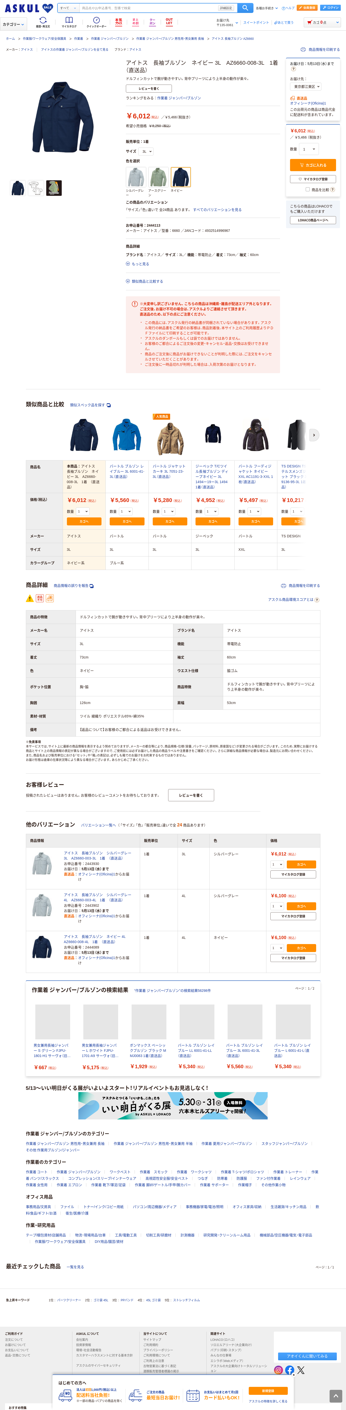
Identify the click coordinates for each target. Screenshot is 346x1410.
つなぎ (203, 1178)
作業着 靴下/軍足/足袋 (108, 1185)
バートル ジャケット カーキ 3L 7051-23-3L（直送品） (169, 471)
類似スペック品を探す (90, 405)
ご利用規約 (152, 1345)
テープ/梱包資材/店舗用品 (46, 1235)
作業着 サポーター (214, 1185)
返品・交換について (19, 1355)
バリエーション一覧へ (98, 825)
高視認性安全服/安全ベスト (167, 1178)
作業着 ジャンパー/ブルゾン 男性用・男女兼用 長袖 (170, 39)
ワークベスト (120, 1172)
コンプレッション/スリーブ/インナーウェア (102, 1178)
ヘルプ (290, 8)
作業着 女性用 (37, 1185)
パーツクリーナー (69, 1300)
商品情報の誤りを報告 (74, 586)
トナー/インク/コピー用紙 (103, 1207)
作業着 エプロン (69, 1185)
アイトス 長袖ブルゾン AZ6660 (233, 39)
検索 (245, 8)
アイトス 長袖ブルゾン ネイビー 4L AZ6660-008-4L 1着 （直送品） (96, 939)
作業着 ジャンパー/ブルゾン (110, 39)
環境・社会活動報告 (90, 1350)
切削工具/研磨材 (158, 1235)
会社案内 (84, 1340)
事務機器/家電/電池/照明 (205, 1207)
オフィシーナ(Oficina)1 (308, 103)
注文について (16, 1340)
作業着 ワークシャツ (194, 1172)
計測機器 (188, 1235)
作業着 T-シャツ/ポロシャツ (242, 1172)
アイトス (27, 49)
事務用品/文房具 (38, 1207)
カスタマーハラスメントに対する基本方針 (104, 1357)
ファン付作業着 (268, 1178)
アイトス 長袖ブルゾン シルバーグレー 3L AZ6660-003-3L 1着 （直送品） (97, 855)
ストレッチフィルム (186, 1300)
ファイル (67, 1207)
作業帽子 (245, 1185)
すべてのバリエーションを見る (217, 210)
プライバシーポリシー (160, 1350)
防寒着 (222, 1178)
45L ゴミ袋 (153, 1300)
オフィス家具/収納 (247, 1207)
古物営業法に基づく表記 (161, 1366)
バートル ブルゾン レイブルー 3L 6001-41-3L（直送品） (127, 471)
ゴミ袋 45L (101, 1300)
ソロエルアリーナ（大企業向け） (233, 1345)
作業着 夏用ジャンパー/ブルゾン (226, 1144)
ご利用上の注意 (155, 1361)
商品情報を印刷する (320, 49)
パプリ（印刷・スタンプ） (228, 1350)
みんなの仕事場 (222, 1355)
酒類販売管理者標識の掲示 (163, 1371)
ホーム (10, 39)
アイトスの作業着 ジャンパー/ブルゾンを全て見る (74, 49)
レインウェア (300, 1178)
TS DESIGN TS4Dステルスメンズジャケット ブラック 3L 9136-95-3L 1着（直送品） (298, 476)
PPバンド (127, 1300)
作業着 (78, 39)
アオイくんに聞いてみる (307, 1356)
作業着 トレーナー (287, 1172)
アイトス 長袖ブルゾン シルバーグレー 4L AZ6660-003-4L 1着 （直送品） (97, 897)
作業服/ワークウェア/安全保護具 (44, 39)
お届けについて (17, 1345)
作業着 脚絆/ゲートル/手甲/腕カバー (163, 1185)
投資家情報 (85, 1345)
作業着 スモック (154, 1172)
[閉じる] (293, 1374)
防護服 (242, 1178)
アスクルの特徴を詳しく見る (268, 1401)
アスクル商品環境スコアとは (293, 600)
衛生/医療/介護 (77, 1213)
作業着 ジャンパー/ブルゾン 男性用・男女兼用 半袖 (153, 1144)
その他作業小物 (273, 1185)
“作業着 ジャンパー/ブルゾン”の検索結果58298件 (172, 991)
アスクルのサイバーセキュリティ (100, 1365)
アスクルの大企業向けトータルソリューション (238, 1368)
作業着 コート (37, 1172)
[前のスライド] (27, 1029)
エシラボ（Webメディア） (228, 1361)
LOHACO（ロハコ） (224, 1340)
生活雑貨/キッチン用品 (288, 1207)
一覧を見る (75, 1267)
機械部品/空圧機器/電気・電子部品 (286, 1235)
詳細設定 (226, 7)
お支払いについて (19, 1350)
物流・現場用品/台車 (90, 1235)
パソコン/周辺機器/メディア (155, 1207)
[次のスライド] (319, 1029)
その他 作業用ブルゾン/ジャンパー (53, 1150)
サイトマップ (152, 1340)
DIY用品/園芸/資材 (109, 1242)
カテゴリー (13, 24)
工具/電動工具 (126, 1235)
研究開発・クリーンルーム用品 (226, 1235)
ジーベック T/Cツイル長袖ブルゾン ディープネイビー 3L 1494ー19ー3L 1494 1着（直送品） (212, 476)
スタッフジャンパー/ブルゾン (284, 1144)
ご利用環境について (158, 1355)
